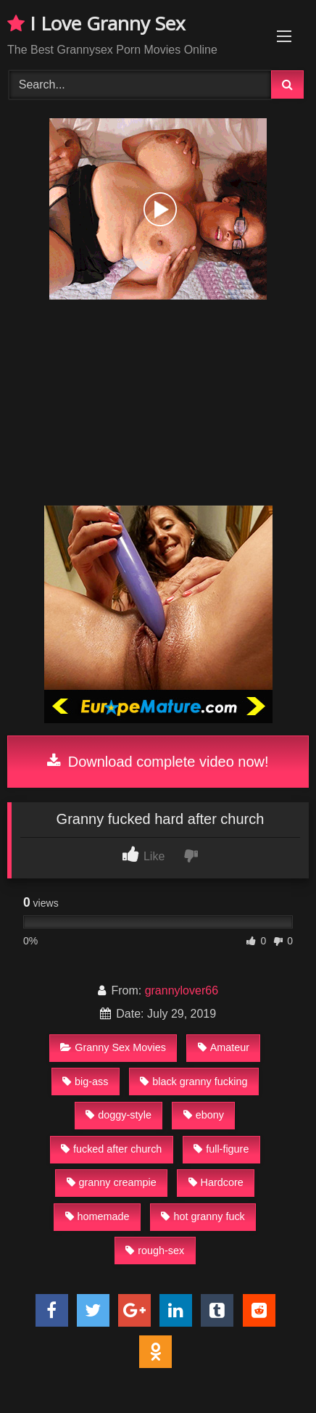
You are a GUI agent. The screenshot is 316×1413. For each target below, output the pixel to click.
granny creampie (112, 1182)
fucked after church (111, 1149)
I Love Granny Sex (96, 23)
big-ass (85, 1081)
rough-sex (154, 1250)
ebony (203, 1115)
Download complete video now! (157, 762)
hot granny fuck (202, 1216)
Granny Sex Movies (113, 1047)
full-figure (221, 1149)
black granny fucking (193, 1081)
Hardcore (216, 1182)
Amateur (223, 1047)
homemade (97, 1216)
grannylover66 (181, 990)
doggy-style (118, 1115)
